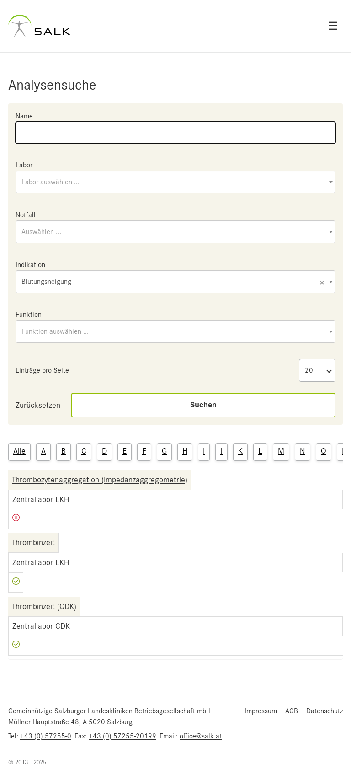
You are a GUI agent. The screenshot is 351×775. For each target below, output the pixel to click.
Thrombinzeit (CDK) (44, 606)
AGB (291, 711)
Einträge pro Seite (42, 370)
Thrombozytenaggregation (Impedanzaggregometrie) (99, 479)
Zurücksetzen (38, 405)
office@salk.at (201, 736)
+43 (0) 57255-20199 (122, 736)
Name (24, 116)
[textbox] (175, 181)
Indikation (30, 265)
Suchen (203, 405)
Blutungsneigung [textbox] (172, 282)
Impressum (261, 711)
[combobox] (175, 182)
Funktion (29, 314)
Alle (19, 450)
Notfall (26, 215)
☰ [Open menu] (333, 26)
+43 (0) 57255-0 (45, 736)
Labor (24, 165)
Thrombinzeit (33, 542)
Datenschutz (324, 711)
